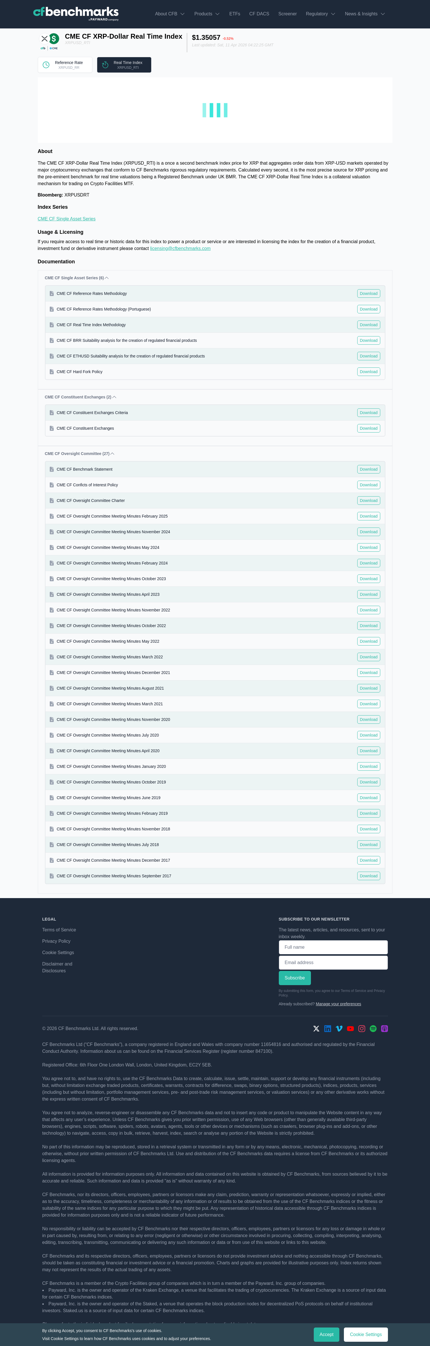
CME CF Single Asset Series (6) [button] (77, 278)
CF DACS (259, 13)
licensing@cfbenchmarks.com (180, 248)
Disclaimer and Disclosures (57, 967)
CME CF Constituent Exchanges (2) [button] (81, 397)
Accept (327, 1334)
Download (368, 293)
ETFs (234, 13)
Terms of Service (59, 929)
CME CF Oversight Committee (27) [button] (80, 453)
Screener (287, 13)
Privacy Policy (56, 941)
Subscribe (295, 977)
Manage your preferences (338, 1004)
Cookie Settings (58, 952)
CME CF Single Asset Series (67, 218)
